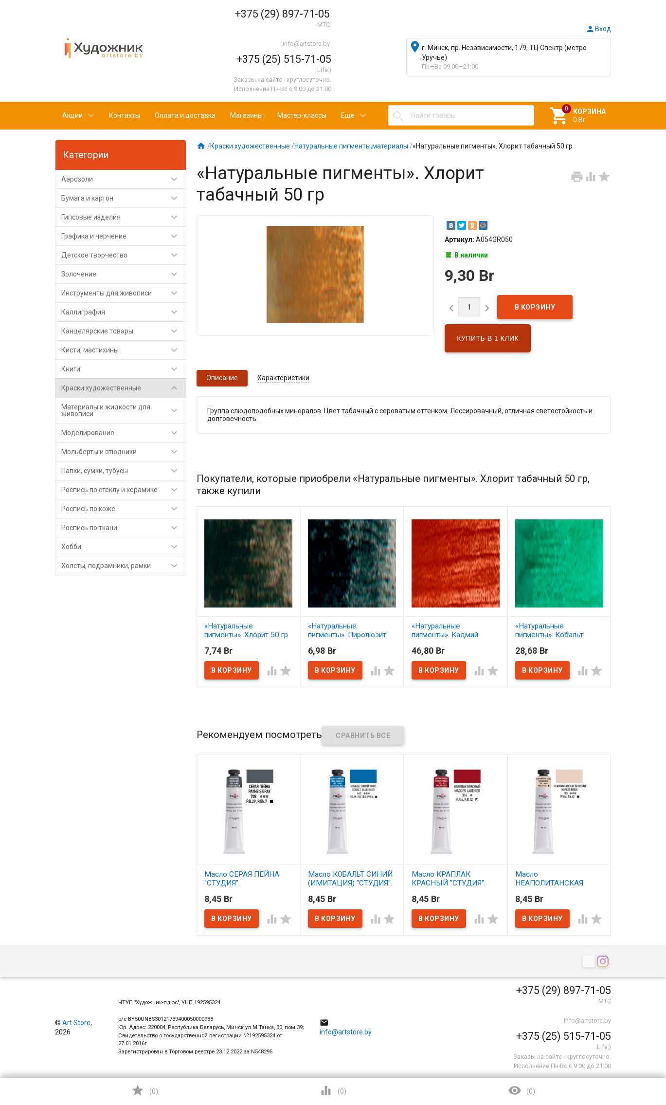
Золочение (123, 274)
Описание (222, 378)
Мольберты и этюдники (123, 451)
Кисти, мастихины (123, 350)
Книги (123, 369)
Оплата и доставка (185, 115)
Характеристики (283, 378)
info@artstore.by (306, 43)
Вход (598, 29)
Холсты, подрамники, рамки (123, 565)
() (144, 1090)
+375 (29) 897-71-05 (282, 14)
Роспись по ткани (123, 527)
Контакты (124, 115)
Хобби (123, 546)
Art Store (76, 1023)
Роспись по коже (123, 508)
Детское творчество (123, 255)
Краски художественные (123, 388)
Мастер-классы (301, 115)
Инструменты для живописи (123, 293)
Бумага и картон (123, 198)
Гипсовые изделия (123, 217)
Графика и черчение (123, 236)
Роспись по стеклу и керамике (123, 489)
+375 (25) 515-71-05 (283, 59)
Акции (72, 115)
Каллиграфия (123, 312)
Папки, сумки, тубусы (123, 470)
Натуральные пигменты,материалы (351, 146)
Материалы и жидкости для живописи (123, 410)
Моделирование (123, 433)
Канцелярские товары (123, 331)
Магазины (246, 115)
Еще (348, 115)
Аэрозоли (123, 179)
